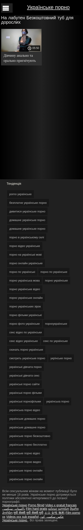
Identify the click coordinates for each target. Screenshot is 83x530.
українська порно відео (24, 410)
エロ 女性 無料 (54, 512)
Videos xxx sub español (22, 516)
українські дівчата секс (24, 375)
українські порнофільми (25, 401)
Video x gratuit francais (61, 505)
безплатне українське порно (28, 202)
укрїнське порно (61, 358)
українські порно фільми (25, 392)
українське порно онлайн (26, 479)
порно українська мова (24, 280)
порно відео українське (24, 246)
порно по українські (22, 272)
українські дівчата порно (25, 367)
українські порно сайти (24, 384)
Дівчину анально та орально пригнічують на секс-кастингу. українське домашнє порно (20, 59)
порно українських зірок (25, 306)
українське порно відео (24, 453)
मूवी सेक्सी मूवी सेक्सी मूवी (29, 512)
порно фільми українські (25, 315)
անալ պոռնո (58, 509)
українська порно (57, 401)
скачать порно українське (26, 349)
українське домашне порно (27, 427)
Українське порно (48, 7)
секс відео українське (23, 341)
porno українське (20, 194)
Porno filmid (36, 505)
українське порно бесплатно (28, 444)
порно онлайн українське (26, 263)
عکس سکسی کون (52, 516)
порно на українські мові (25, 254)
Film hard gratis (36, 509)
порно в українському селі (26, 237)
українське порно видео (25, 462)
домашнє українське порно (27, 220)
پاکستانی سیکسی (13, 509)
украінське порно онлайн (25, 470)
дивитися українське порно (27, 211)
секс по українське (55, 341)
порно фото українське (24, 323)
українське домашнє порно (27, 418)
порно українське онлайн (26, 297)
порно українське (56, 280)
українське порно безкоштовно (29, 436)
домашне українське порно (27, 228)
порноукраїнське (56, 323)
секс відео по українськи (25, 332)
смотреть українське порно (27, 358)
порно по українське (54, 272)
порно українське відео (24, 289)
